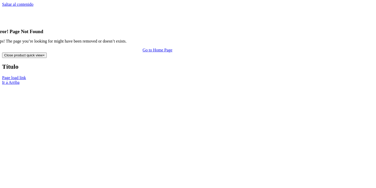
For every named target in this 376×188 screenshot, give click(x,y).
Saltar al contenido (17, 4)
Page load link (14, 77)
